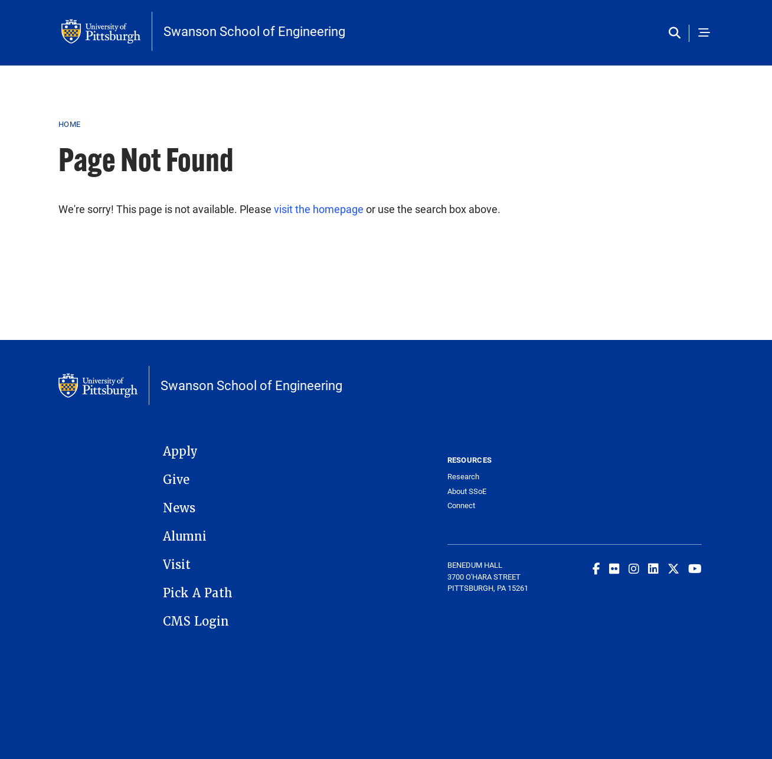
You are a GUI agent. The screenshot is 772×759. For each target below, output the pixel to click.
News (179, 508)
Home (69, 124)
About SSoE (466, 491)
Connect (461, 505)
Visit (177, 564)
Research (463, 477)
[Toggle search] (677, 33)
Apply (180, 451)
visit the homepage (319, 209)
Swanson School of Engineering (254, 31)
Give (176, 480)
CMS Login (196, 621)
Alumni (185, 536)
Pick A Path (198, 593)
